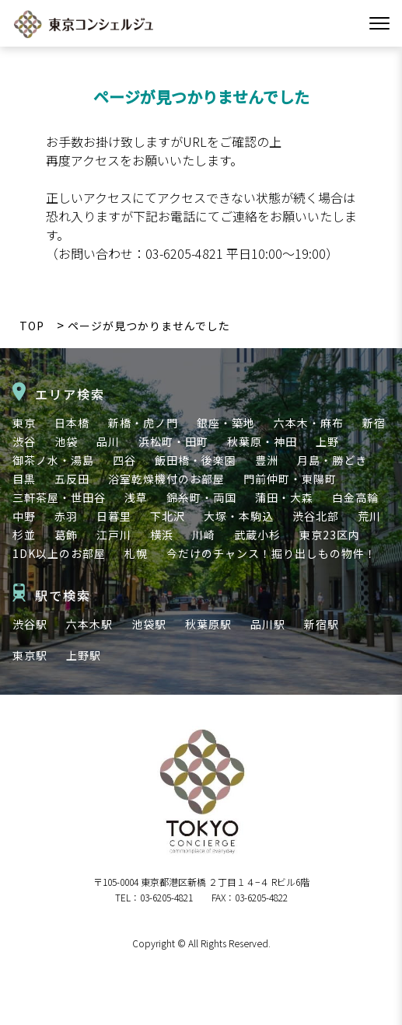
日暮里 (113, 516)
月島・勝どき (332, 460)
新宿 (374, 423)
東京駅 (29, 655)
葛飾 (66, 534)
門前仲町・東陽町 (290, 478)
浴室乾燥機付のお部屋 (166, 478)
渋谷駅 (29, 624)
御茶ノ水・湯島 (53, 460)
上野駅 (83, 655)
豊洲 (266, 460)
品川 (108, 441)
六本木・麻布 (309, 423)
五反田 (71, 478)
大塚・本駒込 (239, 516)
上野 (327, 441)
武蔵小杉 (257, 534)
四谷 (124, 460)
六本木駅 (89, 624)
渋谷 (24, 441)
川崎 (203, 534)
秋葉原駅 (208, 624)
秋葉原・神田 (262, 441)
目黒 (24, 478)
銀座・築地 (226, 423)
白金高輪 (355, 497)
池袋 (66, 441)
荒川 (369, 516)
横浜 (161, 534)
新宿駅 (321, 624)
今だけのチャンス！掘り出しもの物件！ (271, 553)
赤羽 (66, 516)
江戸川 (113, 534)
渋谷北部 (315, 516)
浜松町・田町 (173, 441)
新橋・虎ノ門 (143, 423)
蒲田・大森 (284, 497)
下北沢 (167, 516)
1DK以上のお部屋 (59, 553)
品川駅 (267, 624)
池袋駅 (148, 624)
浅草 (136, 497)
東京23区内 (329, 534)
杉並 (24, 534)
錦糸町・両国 (201, 497)
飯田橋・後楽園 (195, 460)
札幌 (136, 553)
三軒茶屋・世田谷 (59, 497)
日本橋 (71, 423)
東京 (24, 423)
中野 (24, 516)
